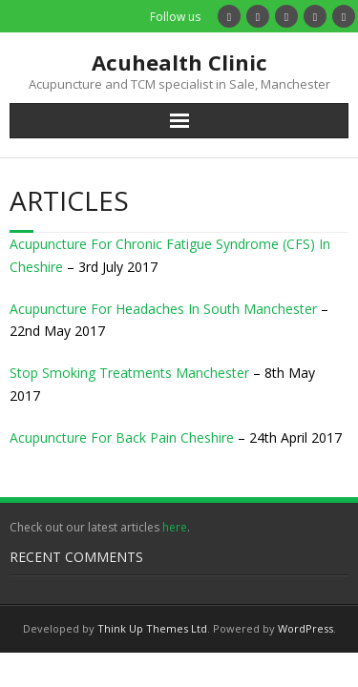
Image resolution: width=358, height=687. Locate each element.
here (174, 527)
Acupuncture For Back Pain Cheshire (122, 437)
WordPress (305, 628)
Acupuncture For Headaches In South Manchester (163, 309)
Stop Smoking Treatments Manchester (129, 373)
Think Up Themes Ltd (152, 628)
